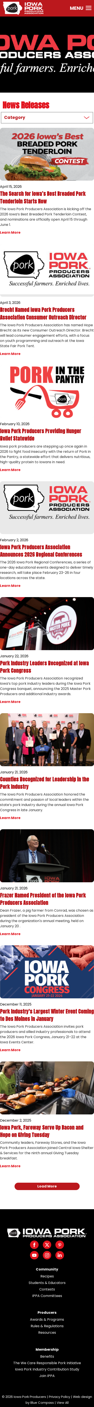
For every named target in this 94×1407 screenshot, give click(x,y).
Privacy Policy (59, 1396)
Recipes (47, 1276)
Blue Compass (42, 1402)
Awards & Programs (47, 1319)
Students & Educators (47, 1282)
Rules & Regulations (47, 1326)
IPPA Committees (47, 1295)
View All (63, 1402)
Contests (47, 1289)
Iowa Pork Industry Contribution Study (47, 1369)
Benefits (47, 1356)
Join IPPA (47, 1375)
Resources (47, 1332)
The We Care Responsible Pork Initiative (47, 1362)
